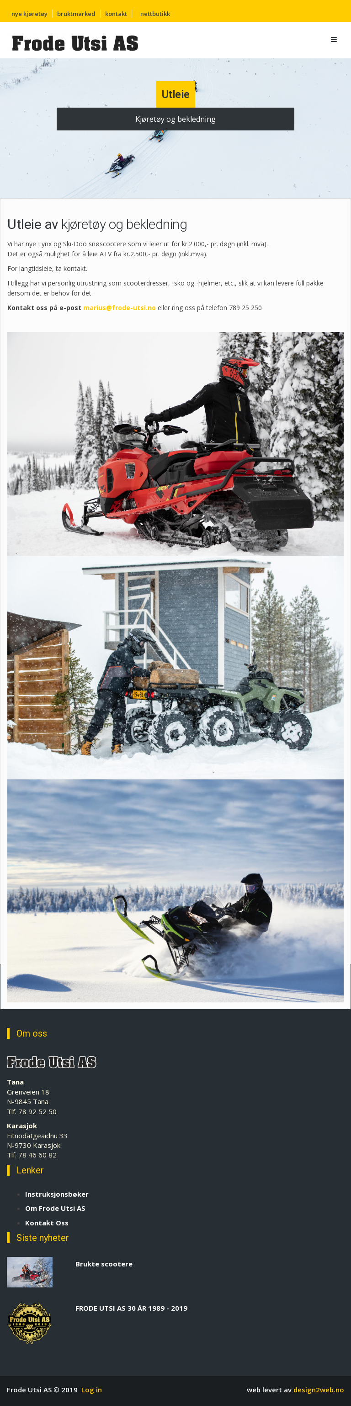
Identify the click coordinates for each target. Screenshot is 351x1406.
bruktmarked (76, 14)
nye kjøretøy (29, 14)
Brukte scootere (104, 1263)
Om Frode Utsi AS (55, 1208)
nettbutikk (155, 14)
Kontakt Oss (47, 1222)
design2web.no (318, 1389)
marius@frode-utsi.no (119, 307)
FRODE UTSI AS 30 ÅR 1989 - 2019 (131, 1308)
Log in (91, 1389)
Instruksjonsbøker (57, 1193)
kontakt (116, 14)
